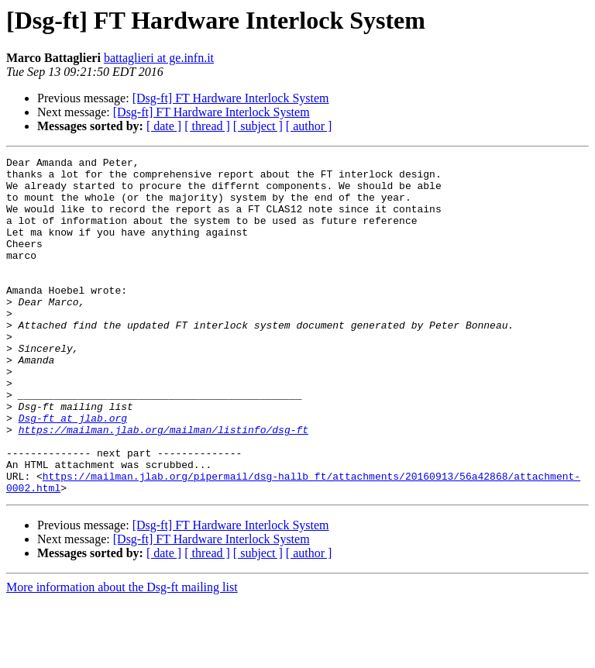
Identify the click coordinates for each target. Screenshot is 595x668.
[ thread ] (207, 126)
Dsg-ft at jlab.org (73, 471)
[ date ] (163, 126)
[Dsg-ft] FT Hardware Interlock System (230, 98)
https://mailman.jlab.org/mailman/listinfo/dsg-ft (163, 485)
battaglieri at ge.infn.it (159, 57)
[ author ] (309, 126)
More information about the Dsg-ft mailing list (122, 654)
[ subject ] (258, 126)
